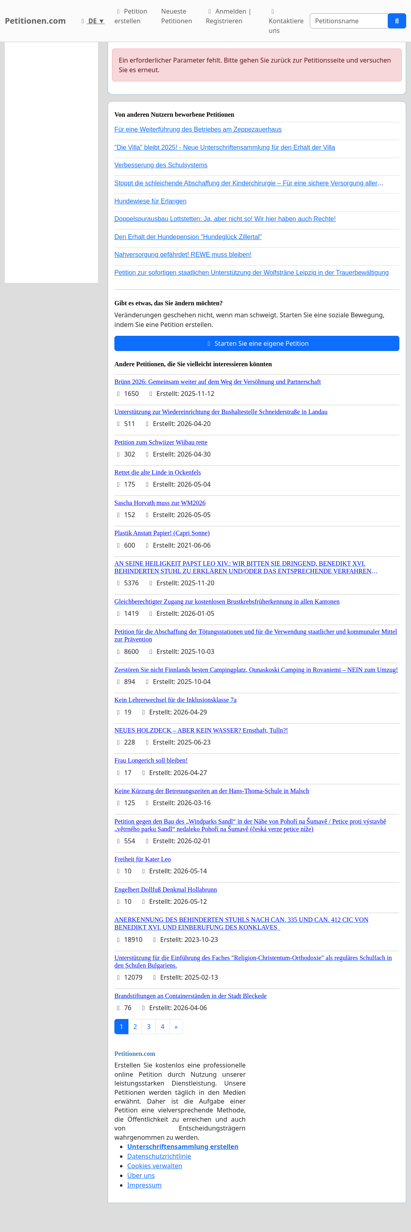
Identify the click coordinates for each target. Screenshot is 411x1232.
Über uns (141, 1175)
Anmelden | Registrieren (229, 16)
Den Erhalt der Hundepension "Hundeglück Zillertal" (188, 236)
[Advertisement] (51, 162)
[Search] (349, 20)
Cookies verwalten (154, 1165)
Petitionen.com (35, 20)
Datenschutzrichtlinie (159, 1156)
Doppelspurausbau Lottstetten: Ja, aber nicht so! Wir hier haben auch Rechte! (225, 218)
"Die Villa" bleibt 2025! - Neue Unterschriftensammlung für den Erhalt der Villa (224, 147)
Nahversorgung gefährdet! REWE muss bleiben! (183, 254)
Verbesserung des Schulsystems (161, 165)
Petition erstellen (130, 16)
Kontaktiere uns (286, 21)
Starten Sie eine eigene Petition (257, 343)
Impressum (144, 1185)
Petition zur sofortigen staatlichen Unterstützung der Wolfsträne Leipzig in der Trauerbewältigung (251, 272)
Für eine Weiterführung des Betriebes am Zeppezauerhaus (198, 129)
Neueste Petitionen (176, 16)
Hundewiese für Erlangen (150, 201)
